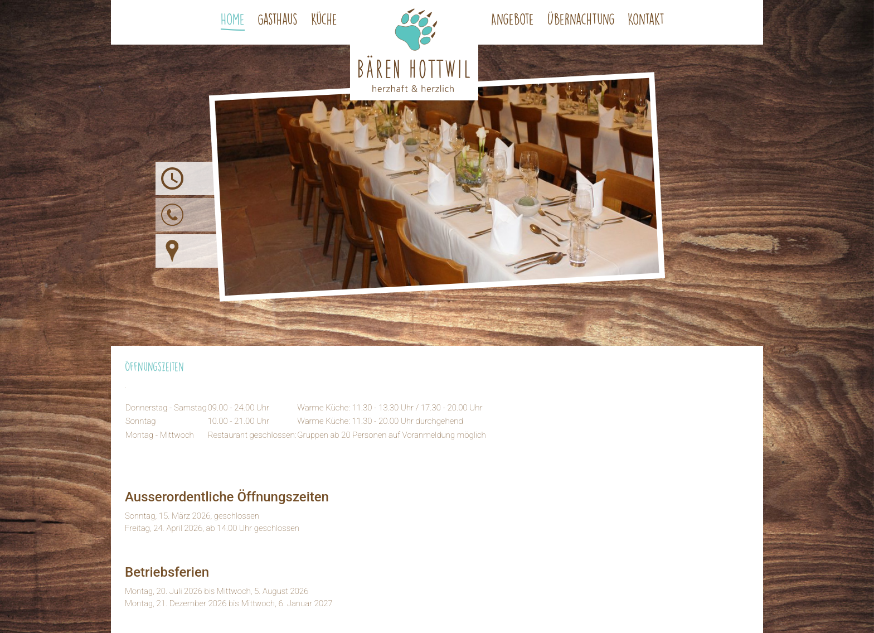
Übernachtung (581, 19)
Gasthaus (278, 19)
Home (233, 19)
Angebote (512, 19)
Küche (324, 19)
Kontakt (646, 19)
